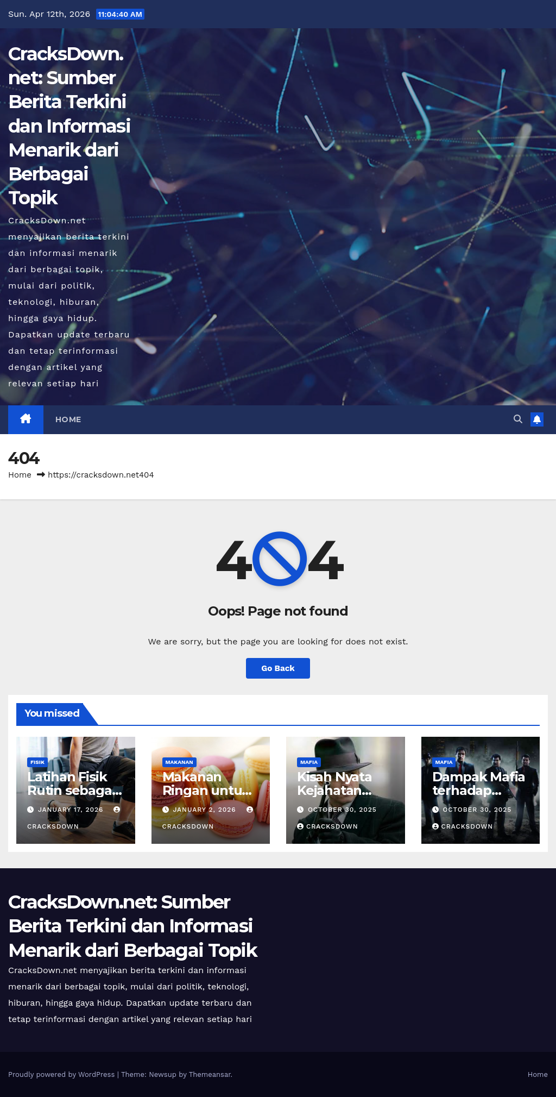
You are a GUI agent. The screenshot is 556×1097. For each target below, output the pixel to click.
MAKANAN (179, 762)
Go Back (278, 668)
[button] (518, 419)
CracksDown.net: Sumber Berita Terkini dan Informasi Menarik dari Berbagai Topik (69, 125)
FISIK (37, 762)
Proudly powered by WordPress (62, 1074)
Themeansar (210, 1074)
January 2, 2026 (205, 809)
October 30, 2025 (342, 809)
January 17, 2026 (72, 809)
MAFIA (309, 762)
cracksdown (327, 826)
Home (68, 419)
